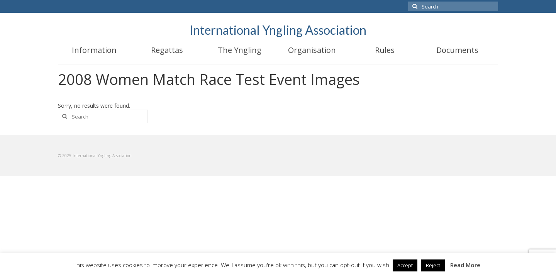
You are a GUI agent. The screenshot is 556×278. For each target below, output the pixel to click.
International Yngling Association (278, 29)
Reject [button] (433, 265)
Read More (465, 265)
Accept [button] (405, 265)
